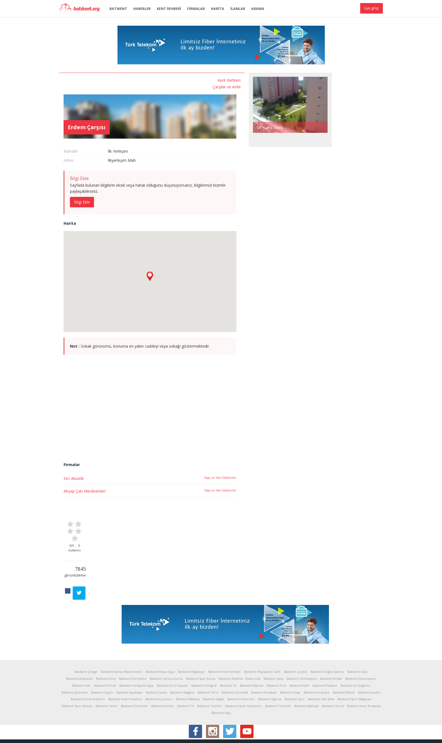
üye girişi (371, 8)
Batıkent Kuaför (369, 664)
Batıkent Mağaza (182, 664)
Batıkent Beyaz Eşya (160, 644)
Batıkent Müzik (344, 664)
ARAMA (257, 8)
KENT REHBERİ (169, 8)
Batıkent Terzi (208, 664)
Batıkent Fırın (276, 658)
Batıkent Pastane (325, 658)
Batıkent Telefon (209, 678)
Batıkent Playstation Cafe (262, 644)
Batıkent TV (185, 678)
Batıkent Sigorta (269, 671)
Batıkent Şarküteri (74, 664)
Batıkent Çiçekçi (295, 644)
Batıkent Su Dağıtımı (355, 658)
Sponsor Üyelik (196, 734)
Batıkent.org (81, 9)
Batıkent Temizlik (278, 678)
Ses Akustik (129, 456)
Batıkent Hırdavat (264, 664)
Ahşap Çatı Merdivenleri (140, 469)
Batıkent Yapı (221, 685)
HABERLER (142, 8)
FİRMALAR (196, 8)
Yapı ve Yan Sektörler (275, 456)
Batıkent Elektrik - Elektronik (239, 651)
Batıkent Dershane (133, 651)
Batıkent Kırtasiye (316, 664)
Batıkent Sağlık (213, 671)
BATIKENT (118, 8)
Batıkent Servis (333, 678)
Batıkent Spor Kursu (200, 651)
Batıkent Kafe (299, 658)
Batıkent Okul (357, 644)
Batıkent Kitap (290, 664)
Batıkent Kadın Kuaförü (125, 671)
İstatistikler (87, 734)
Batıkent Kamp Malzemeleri (121, 644)
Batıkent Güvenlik (235, 664)
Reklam (152, 734)
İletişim (218, 734)
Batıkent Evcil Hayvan (172, 658)
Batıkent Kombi (162, 678)
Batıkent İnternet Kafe (224, 644)
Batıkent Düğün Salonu (327, 644)
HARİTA (217, 8)
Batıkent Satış (273, 651)
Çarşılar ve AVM (92, 85)
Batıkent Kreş (106, 651)
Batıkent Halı (81, 658)
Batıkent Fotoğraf (204, 658)
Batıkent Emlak (331, 651)
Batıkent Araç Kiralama (364, 678)
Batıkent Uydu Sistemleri (243, 678)
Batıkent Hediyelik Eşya (136, 658)
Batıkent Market (251, 658)
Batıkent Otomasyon (302, 651)
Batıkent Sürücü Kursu (166, 651)
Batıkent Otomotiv (134, 678)
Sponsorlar (171, 734)
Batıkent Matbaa (188, 671)
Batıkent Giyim (102, 664)
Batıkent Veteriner (241, 671)
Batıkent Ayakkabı (129, 664)
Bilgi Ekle (137, 180)
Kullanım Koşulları (114, 734)
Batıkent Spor (295, 671)
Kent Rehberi (94, 80)
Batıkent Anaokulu (79, 651)
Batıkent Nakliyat (306, 678)
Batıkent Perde (105, 658)
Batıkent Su (228, 658)
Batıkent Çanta (156, 664)
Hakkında (66, 734)
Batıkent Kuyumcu (158, 671)
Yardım (137, 734)
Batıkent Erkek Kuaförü (88, 671)
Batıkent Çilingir (86, 644)
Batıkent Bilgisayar (191, 644)
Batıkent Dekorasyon (360, 651)
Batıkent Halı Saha (321, 671)
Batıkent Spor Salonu (77, 678)
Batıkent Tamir (106, 678)
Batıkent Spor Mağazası (355, 671)
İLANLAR (237, 8)
